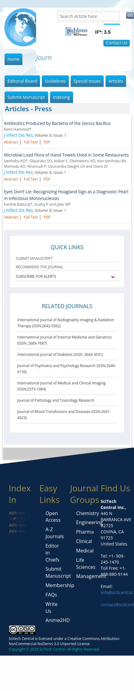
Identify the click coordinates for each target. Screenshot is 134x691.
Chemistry (87, 513)
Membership (59, 585)
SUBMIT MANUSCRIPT (34, 258)
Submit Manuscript (26, 97)
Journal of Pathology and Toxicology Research (55, 400)
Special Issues (87, 81)
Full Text (31, 142)
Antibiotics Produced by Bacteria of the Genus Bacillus (57, 123)
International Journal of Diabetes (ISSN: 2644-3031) (60, 354)
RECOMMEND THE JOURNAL (39, 267)
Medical (85, 550)
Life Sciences (85, 563)
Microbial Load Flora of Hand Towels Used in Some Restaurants (66, 155)
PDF (46, 142)
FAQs (51, 594)
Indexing (61, 97)
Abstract (11, 142)
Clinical (84, 541)
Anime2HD (57, 620)
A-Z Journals (54, 533)
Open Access (53, 517)
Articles (116, 81)
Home (14, 59)
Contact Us (116, 43)
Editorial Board (22, 81)
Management (91, 576)
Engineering (89, 522)
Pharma (85, 531)
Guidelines (55, 81)
